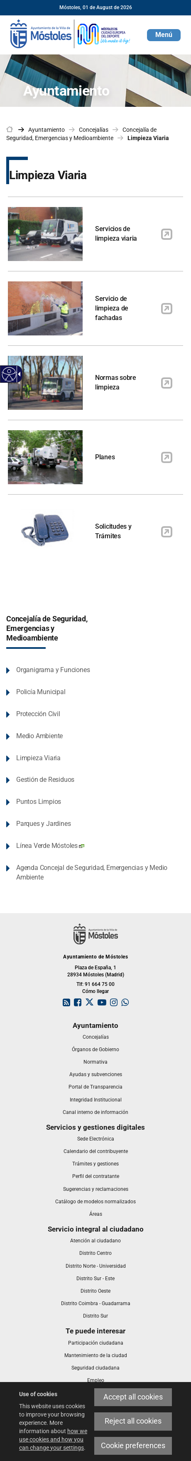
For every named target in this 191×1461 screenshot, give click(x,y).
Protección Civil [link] (38, 714)
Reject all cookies (133, 1421)
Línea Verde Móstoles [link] (50, 846)
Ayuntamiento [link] (46, 129)
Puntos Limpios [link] (38, 802)
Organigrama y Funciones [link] (53, 670)
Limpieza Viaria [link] (148, 138)
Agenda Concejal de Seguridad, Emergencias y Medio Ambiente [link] (91, 872)
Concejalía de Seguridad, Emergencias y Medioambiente (46, 628)
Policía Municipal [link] (41, 692)
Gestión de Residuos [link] (45, 779)
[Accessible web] (9, 374)
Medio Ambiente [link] (39, 736)
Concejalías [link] (93, 129)
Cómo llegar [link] (95, 991)
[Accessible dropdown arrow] (17, 374)
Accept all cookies (133, 1397)
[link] (70, 33)
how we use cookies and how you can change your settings (53, 1439)
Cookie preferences (133, 1445)
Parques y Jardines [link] (43, 824)
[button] (164, 35)
